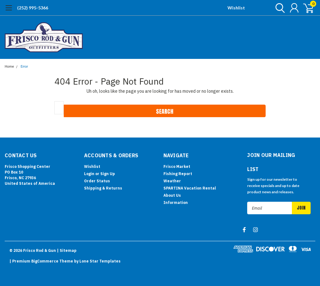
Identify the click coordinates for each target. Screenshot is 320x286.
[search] (278, 8)
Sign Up (107, 173)
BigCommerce (44, 261)
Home (9, 67)
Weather (172, 181)
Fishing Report (177, 173)
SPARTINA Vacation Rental (189, 188)
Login (89, 173)
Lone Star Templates (100, 261)
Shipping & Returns (103, 188)
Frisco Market (176, 166)
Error (24, 67)
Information (175, 202)
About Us (172, 195)
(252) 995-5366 (32, 7)
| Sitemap (67, 250)
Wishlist (236, 7)
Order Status (97, 181)
